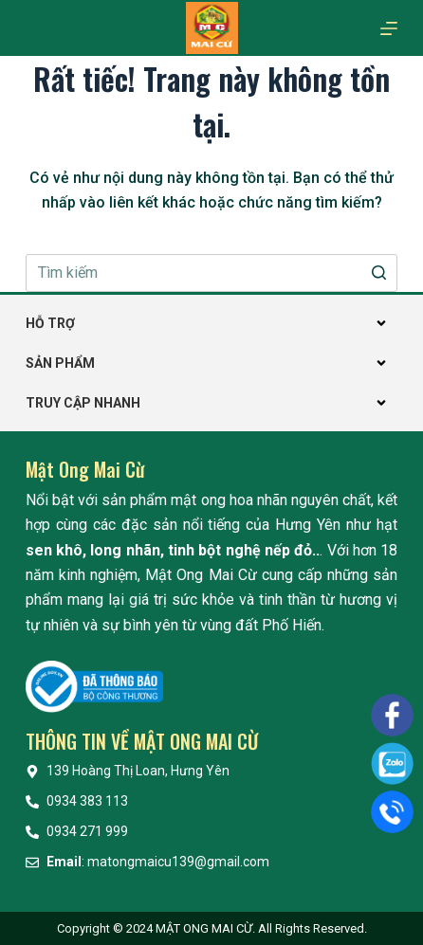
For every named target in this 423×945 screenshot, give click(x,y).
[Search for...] (211, 273)
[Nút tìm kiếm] (378, 273)
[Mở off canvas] (388, 28)
